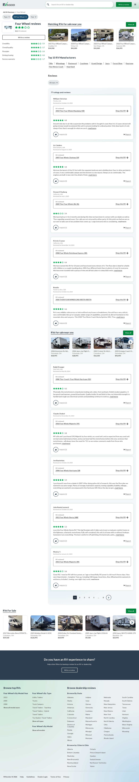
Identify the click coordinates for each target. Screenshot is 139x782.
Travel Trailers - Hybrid (40, 711)
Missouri (89, 735)
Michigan (89, 725)
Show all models (38, 730)
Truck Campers (38, 704)
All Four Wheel (19, 17)
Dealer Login (43, 777)
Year (32, 17)
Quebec (93, 756)
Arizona (70, 704)
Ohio (105, 725)
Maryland (89, 718)
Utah (124, 711)
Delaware (70, 721)
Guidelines (30, 777)
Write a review (123, 5)
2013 (5, 697)
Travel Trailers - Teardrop (41, 708)
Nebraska (107, 697)
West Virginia (127, 725)
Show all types (38, 721)
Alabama (70, 697)
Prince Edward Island (97, 753)
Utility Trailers (37, 697)
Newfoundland (72, 763)
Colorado (70, 714)
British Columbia (73, 753)
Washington (126, 721)
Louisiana (89, 711)
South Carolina (127, 697)
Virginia (125, 718)
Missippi (89, 731)
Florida (69, 730)
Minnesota (89, 728)
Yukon (92, 766)
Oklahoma (107, 728)
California (70, 711)
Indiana (88, 697)
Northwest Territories (98, 763)
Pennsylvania (109, 735)
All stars (52, 83)
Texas (124, 708)
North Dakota (109, 721)
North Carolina (109, 718)
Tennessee (126, 704)
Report (128, 134)
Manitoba (70, 756)
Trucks (34, 701)
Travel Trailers (37, 714)
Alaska (69, 701)
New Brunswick (73, 759)
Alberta (70, 749)
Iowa (87, 701)
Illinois (69, 740)
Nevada (106, 701)
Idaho (69, 737)
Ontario (93, 749)
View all (131, 24)
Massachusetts (91, 721)
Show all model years (12, 708)
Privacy (66, 777)
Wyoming (125, 731)
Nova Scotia (71, 766)
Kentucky (89, 708)
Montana (89, 738)
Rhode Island (109, 738)
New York (107, 714)
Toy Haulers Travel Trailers (42, 718)
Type (6, 17)
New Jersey (108, 708)
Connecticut (72, 718)
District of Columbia (71, 726)
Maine (88, 714)
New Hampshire (110, 704)
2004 (5, 704)
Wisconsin (126, 728)
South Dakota (127, 701)
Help (22, 777)
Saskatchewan (95, 759)
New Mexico (108, 711)
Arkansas (70, 708)
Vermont (125, 714)
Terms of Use (55, 777)
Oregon (107, 731)
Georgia (70, 733)
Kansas (88, 704)
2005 (5, 701)
